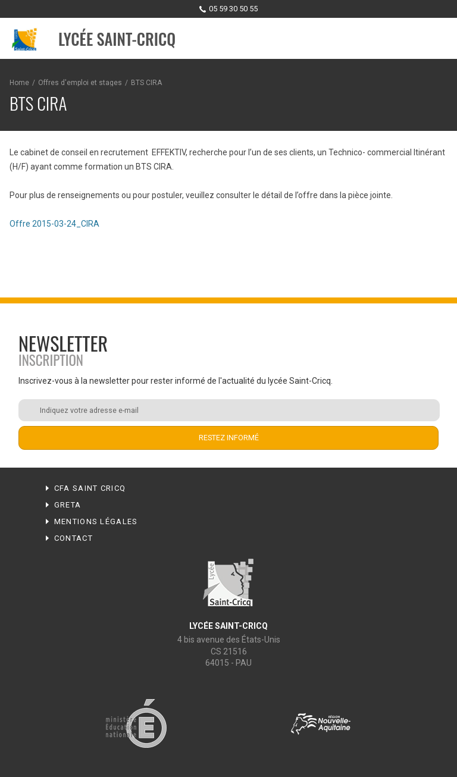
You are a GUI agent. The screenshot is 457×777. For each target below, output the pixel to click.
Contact (73, 538)
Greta (68, 504)
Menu (436, 39)
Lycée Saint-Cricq (117, 39)
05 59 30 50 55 (233, 8)
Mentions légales (96, 521)
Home (19, 83)
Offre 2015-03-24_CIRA (54, 223)
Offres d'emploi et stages (80, 83)
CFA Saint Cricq (90, 488)
